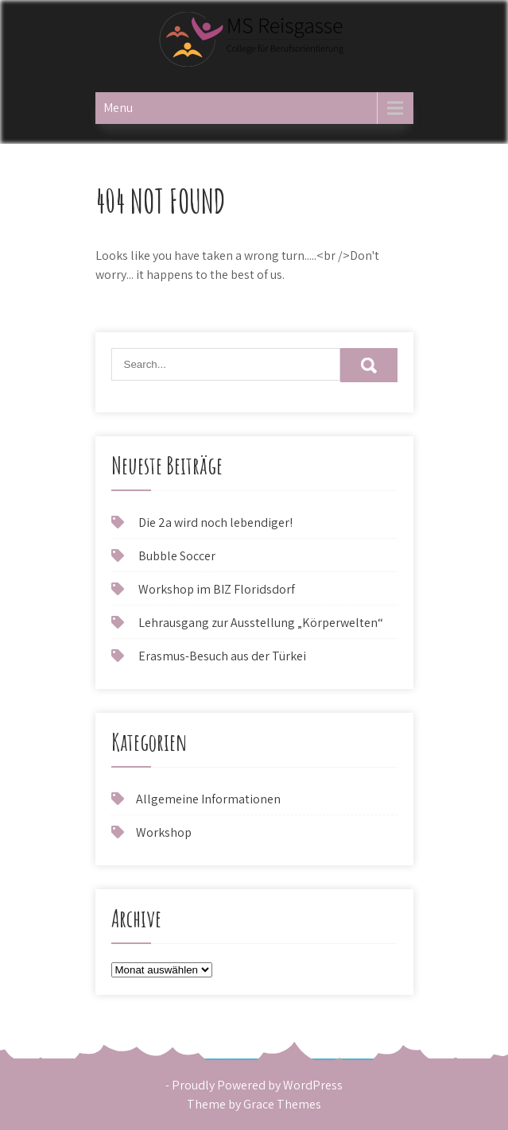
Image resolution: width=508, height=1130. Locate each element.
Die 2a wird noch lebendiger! (215, 522)
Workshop (164, 832)
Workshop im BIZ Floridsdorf (216, 589)
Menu (118, 107)
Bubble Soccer (176, 556)
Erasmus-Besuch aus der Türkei (222, 656)
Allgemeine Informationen (208, 799)
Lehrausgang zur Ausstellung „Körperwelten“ (260, 622)
